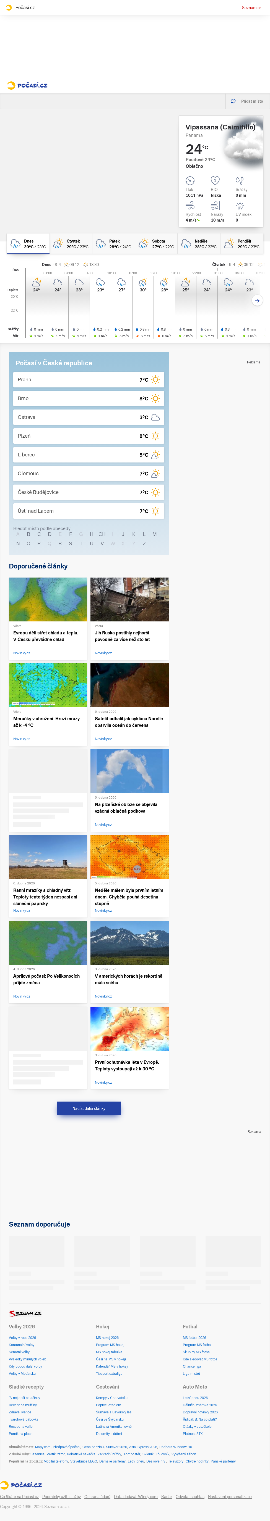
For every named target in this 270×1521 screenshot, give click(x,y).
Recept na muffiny (23, 1405)
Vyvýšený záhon (184, 1454)
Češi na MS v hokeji (111, 1359)
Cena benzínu (93, 1447)
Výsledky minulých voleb (27, 1359)
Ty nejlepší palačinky (24, 1398)
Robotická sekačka (81, 1454)
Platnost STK (193, 1434)
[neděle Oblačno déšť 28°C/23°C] (199, 243)
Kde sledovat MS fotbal (200, 1359)
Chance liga (192, 1366)
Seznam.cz (251, 8)
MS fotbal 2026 (194, 1338)
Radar (166, 1497)
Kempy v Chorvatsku (112, 1398)
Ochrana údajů (97, 1497)
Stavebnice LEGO (83, 1461)
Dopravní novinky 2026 (200, 1412)
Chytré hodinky (197, 1461)
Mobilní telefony (56, 1461)
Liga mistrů (191, 1374)
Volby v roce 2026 (22, 1338)
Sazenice (37, 1454)
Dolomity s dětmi (109, 1434)
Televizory (175, 1461)
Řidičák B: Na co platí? (200, 1419)
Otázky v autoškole (197, 1427)
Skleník (148, 1454)
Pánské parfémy (223, 1461)
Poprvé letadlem (108, 1405)
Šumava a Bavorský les (113, 1412)
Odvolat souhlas (190, 1497)
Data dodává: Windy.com (136, 1497)
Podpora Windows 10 (175, 1447)
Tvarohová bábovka (23, 1419)
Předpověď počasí (66, 1447)
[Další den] (257, 300)
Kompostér (131, 1454)
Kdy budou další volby (25, 1366)
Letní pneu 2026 (195, 1398)
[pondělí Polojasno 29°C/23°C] (241, 243)
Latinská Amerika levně (114, 1427)
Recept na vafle (21, 1427)
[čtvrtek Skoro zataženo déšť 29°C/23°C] (71, 243)
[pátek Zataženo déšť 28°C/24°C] (113, 243)
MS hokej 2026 (107, 1338)
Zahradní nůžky (109, 1454)
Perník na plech (20, 1434)
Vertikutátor (56, 1454)
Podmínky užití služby (61, 1497)
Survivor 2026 (116, 1447)
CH (102, 534)
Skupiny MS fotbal (197, 1352)
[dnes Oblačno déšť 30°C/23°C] (28, 243)
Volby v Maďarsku (22, 1374)
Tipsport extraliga (109, 1374)
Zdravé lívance (20, 1412)
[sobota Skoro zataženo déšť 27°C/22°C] (156, 243)
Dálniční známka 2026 (200, 1405)
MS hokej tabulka (109, 1352)
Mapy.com (43, 1447)
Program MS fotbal (197, 1345)
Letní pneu (136, 1461)
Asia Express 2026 (143, 1447)
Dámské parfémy (112, 1461)
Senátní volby (19, 1352)
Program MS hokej (110, 1345)
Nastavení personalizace (230, 1497)
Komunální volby (21, 1345)
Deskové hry (156, 1461)
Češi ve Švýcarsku (110, 1419)
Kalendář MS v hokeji (112, 1366)
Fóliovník (162, 1454)
